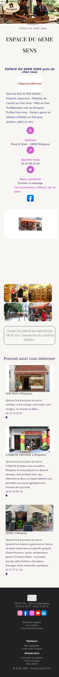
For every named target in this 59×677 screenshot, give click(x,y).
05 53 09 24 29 (30, 163)
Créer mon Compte (32, 648)
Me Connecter (32, 645)
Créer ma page (31, 660)
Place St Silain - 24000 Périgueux (30, 144)
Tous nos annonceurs (32, 628)
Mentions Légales (32, 622)
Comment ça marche (32, 657)
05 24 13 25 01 (14, 413)
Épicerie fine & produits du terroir (24, 400)
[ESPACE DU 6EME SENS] (29, 268)
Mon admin (32, 663)
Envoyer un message (30, 183)
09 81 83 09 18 (14, 491)
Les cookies (32, 625)
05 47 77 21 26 (14, 569)
